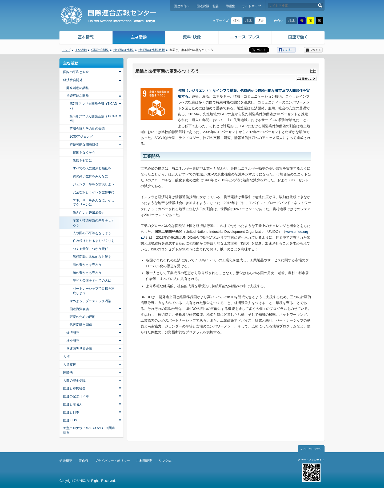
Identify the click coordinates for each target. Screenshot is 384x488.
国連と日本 (71, 412)
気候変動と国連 (81, 325)
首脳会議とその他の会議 (87, 128)
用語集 (230, 6)
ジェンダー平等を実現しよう (93, 184)
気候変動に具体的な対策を (92, 257)
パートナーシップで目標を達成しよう (93, 291)
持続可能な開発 (123, 49)
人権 (66, 356)
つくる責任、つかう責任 (90, 249)
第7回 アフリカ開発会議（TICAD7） (93, 106)
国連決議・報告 (208, 6)
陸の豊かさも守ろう (87, 273)
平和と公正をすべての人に (92, 280)
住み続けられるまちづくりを (93, 241)
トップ (66, 49)
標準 (248, 21)
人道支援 (69, 364)
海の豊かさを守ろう (87, 265)
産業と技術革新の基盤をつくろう (93, 223)
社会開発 (72, 341)
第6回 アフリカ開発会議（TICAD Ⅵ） (93, 118)
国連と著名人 (72, 404)
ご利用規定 (144, 461)
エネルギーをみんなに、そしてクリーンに (93, 202)
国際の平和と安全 (76, 72)
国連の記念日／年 (76, 396)
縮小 (236, 21)
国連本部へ (182, 6)
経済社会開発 (100, 49)
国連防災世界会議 (79, 348)
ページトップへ (311, 448)
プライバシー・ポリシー (112, 461)
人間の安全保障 (74, 380)
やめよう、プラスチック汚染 (90, 301)
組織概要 (65, 461)
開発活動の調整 (77, 88)
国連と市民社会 (74, 388)
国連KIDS (70, 420)
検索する (320, 5)
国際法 (68, 372)
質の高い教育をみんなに (90, 176)
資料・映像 (192, 38)
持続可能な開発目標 (151, 49)
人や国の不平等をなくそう (92, 233)
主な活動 (139, 38)
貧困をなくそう (84, 152)
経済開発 (72, 333)
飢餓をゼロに (82, 160)
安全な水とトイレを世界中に (93, 192)
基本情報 (86, 38)
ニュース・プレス (245, 38)
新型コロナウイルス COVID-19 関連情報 (89, 430)
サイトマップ (251, 6)
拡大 (260, 21)
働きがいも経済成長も (89, 212)
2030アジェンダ (81, 136)
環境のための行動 (82, 317)
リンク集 (165, 461)
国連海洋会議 (79, 309)
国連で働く (298, 38)
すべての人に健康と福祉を (92, 168)
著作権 (83, 461)
